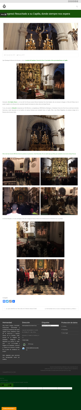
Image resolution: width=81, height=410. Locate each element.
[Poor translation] (9, 385)
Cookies (64, 326)
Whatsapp (30, 344)
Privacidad (65, 329)
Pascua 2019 (21, 55)
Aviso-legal (65, 333)
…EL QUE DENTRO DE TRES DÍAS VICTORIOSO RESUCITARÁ (20, 308)
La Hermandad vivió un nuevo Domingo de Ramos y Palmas (61, 308)
